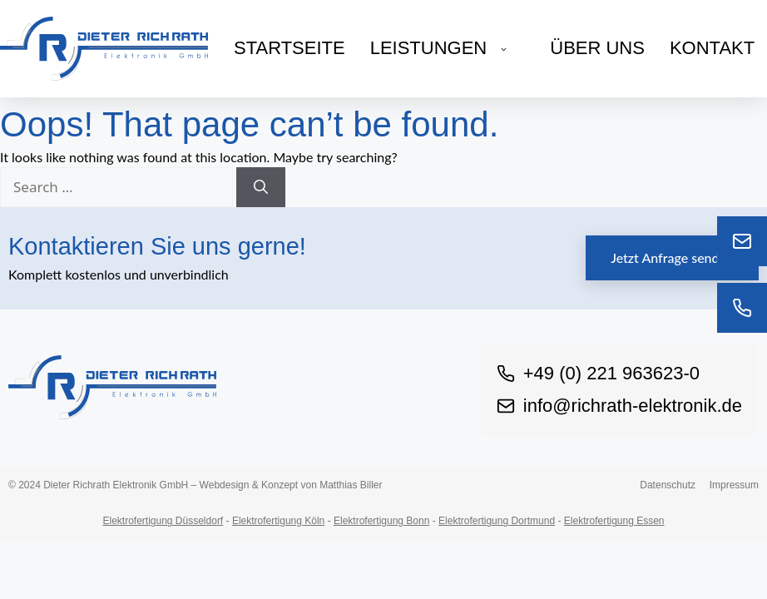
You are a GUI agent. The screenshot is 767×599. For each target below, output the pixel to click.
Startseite (289, 47)
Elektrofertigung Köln (278, 521)
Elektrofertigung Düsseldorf (162, 521)
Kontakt (712, 47)
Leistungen (448, 47)
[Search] (260, 187)
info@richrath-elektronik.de (619, 405)
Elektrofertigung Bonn (381, 521)
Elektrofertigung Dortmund (496, 521)
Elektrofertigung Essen (614, 521)
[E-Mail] (742, 241)
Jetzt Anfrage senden (672, 257)
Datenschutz (667, 485)
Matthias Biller (350, 485)
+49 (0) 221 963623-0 (598, 373)
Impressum (734, 485)
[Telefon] (742, 308)
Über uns (597, 47)
